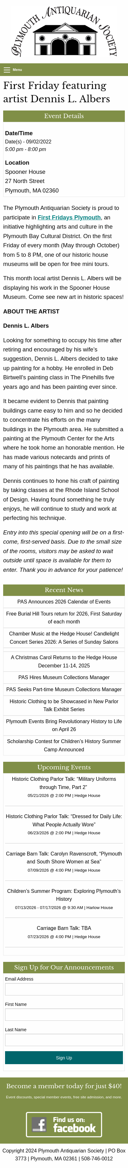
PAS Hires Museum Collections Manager (64, 677)
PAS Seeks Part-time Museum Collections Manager (64, 689)
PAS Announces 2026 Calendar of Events (64, 601)
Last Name (16, 1029)
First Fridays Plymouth (69, 217)
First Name (16, 1004)
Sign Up (64, 1057)
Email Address (19, 979)
